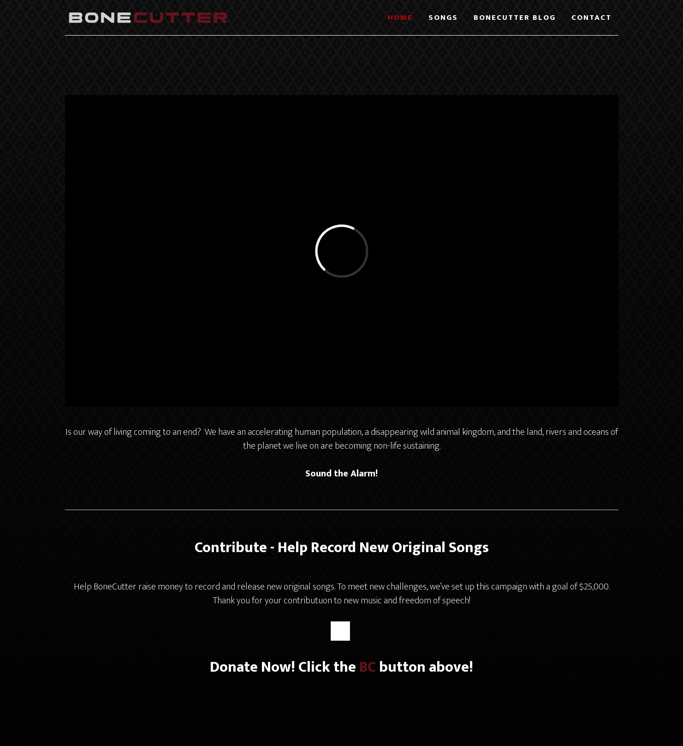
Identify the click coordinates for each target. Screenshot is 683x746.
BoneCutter (148, 17)
